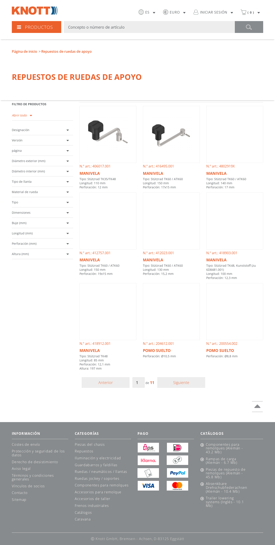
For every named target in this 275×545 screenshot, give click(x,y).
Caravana (83, 519)
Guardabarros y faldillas (96, 465)
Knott (34, 10)
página (17, 151)
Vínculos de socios (28, 486)
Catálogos (83, 512)
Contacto (20, 492)
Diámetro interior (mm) (28, 171)
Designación (20, 130)
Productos (35, 27)
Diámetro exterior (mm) (28, 161)
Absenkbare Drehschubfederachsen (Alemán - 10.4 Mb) (226, 487)
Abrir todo (19, 115)
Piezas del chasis (90, 444)
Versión (17, 140)
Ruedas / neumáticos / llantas (101, 471)
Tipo (15, 202)
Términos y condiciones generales (33, 477)
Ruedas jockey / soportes (97, 478)
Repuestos (84, 451)
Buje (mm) (19, 223)
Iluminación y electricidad (98, 458)
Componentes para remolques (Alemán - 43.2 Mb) (224, 448)
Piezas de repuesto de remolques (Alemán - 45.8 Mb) (226, 473)
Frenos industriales (92, 505)
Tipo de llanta (22, 182)
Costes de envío (26, 444)
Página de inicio (24, 51)
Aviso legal (21, 468)
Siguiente (181, 382)
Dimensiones (21, 213)
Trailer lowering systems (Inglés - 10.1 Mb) (225, 502)
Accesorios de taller (92, 498)
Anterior (105, 382)
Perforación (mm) (24, 244)
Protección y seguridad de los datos (38, 453)
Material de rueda (25, 192)
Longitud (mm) (22, 233)
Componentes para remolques (102, 485)
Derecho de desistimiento (35, 462)
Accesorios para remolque (98, 492)
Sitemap (19, 499)
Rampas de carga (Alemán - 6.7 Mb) (221, 461)
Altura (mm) (20, 254)
